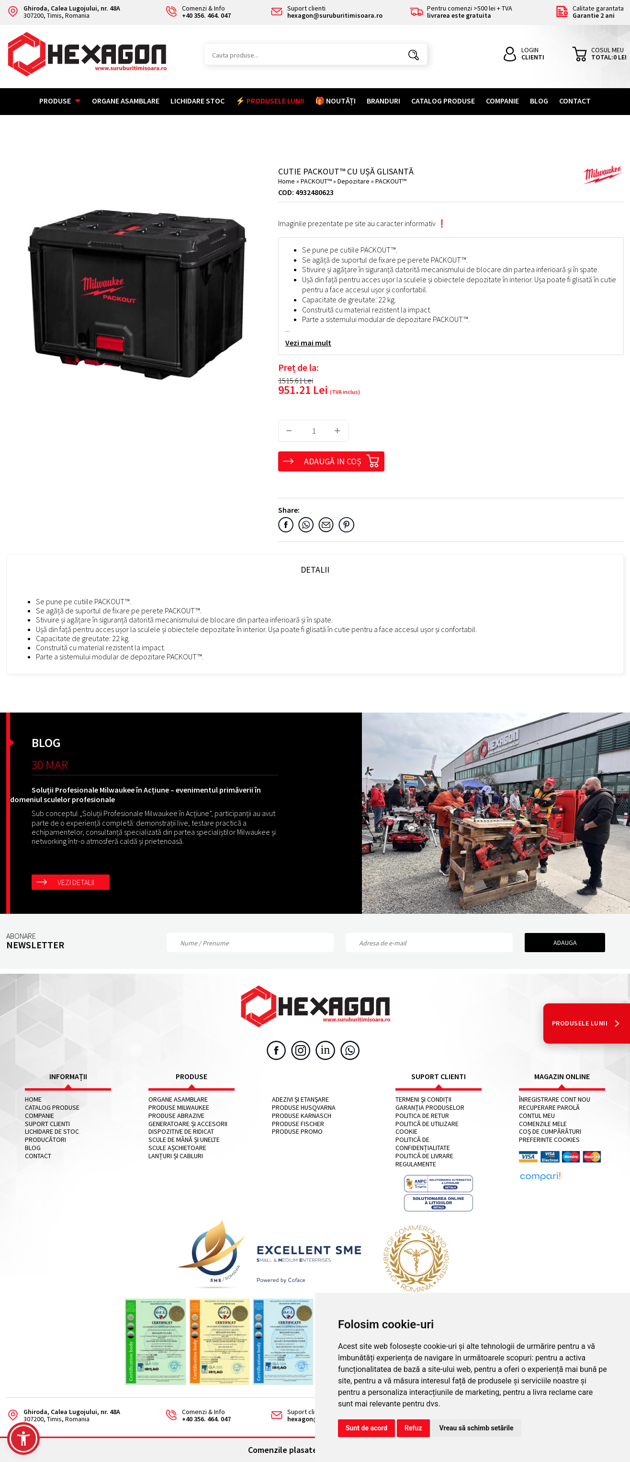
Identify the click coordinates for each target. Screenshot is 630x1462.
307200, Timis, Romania (63, 12)
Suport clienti (47, 1124)
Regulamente (415, 1164)
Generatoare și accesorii (187, 1124)
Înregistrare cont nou (554, 1099)
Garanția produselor (429, 1108)
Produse (60, 100)
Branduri (383, 100)
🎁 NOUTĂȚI (335, 100)
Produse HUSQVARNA (304, 1108)
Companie (502, 100)
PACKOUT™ (317, 181)
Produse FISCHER (298, 1124)
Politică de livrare (424, 1156)
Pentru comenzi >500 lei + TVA (461, 12)
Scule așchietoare (177, 1148)
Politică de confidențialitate (422, 1144)
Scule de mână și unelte (184, 1140)
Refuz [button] (413, 1428)
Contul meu (537, 1116)
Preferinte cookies (549, 1140)
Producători (45, 1140)
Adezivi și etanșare (300, 1099)
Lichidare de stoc (52, 1132)
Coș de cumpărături (550, 1132)
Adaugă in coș (342, 459)
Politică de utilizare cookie (427, 1128)
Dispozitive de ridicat (181, 1132)
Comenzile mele (543, 1124)
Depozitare (354, 181)
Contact (575, 100)
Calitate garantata (589, 12)
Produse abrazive (176, 1116)
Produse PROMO (297, 1132)
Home (286, 181)
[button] (23, 1438)
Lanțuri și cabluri (175, 1156)
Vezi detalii (75, 882)
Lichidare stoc (197, 100)
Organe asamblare (125, 100)
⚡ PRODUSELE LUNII (270, 100)
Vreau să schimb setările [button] (476, 1428)
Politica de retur (422, 1116)
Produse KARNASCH (301, 1116)
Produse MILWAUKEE (178, 1108)
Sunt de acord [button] (366, 1428)
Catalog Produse (443, 100)
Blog (539, 100)
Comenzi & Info (195, 1415)
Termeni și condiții (423, 1099)
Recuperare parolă (549, 1108)
